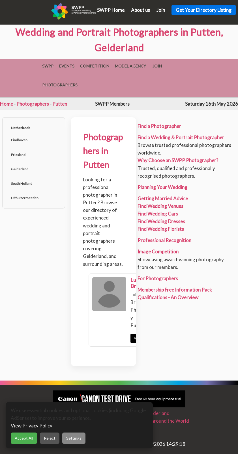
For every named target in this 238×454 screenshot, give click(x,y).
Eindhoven (19, 140)
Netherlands (20, 128)
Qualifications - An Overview (168, 297)
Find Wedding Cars (158, 214)
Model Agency (130, 66)
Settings (74, 438)
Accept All (24, 438)
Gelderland (19, 169)
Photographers (60, 84)
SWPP (47, 66)
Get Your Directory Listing (203, 10)
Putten (59, 104)
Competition (94, 66)
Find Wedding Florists (161, 229)
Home (6, 104)
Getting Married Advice (163, 198)
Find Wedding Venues (160, 206)
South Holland (21, 183)
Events (66, 66)
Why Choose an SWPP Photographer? (178, 160)
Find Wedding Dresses (161, 221)
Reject (49, 438)
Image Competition (158, 252)
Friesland (18, 155)
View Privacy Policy (31, 426)
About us (140, 10)
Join (160, 10)
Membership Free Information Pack (175, 290)
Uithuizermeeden (24, 198)
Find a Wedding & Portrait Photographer (181, 137)
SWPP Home (111, 10)
